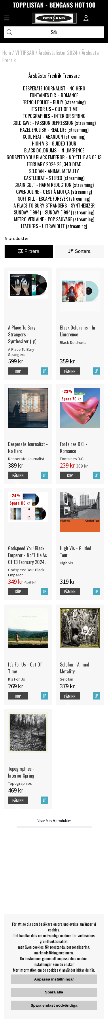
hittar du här (85, 970)
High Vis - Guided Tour (75, 552)
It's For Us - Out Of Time (25, 668)
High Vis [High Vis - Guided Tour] (66, 562)
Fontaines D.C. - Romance (73, 447)
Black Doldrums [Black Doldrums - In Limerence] (73, 342)
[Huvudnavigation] (6, 18)
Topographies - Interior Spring (21, 772)
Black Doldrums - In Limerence (77, 331)
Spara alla (54, 992)
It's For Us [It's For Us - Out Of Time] (16, 679)
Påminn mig (69, 374)
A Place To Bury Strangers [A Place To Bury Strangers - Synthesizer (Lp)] (21, 352)
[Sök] (54, 32)
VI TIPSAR (24, 52)
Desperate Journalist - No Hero (28, 447)
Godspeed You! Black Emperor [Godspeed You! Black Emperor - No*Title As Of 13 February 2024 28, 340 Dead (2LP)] (26, 572)
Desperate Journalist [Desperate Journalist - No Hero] (26, 458)
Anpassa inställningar (54, 979)
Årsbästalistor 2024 (58, 52)
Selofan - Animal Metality (74, 668)
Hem (6, 52)
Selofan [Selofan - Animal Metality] (66, 679)
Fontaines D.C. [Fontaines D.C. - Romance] (72, 458)
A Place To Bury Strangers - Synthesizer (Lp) (22, 334)
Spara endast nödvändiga (54, 1005)
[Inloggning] (86, 18)
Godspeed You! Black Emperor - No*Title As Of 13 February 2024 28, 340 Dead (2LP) (27, 555)
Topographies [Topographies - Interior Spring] (20, 783)
